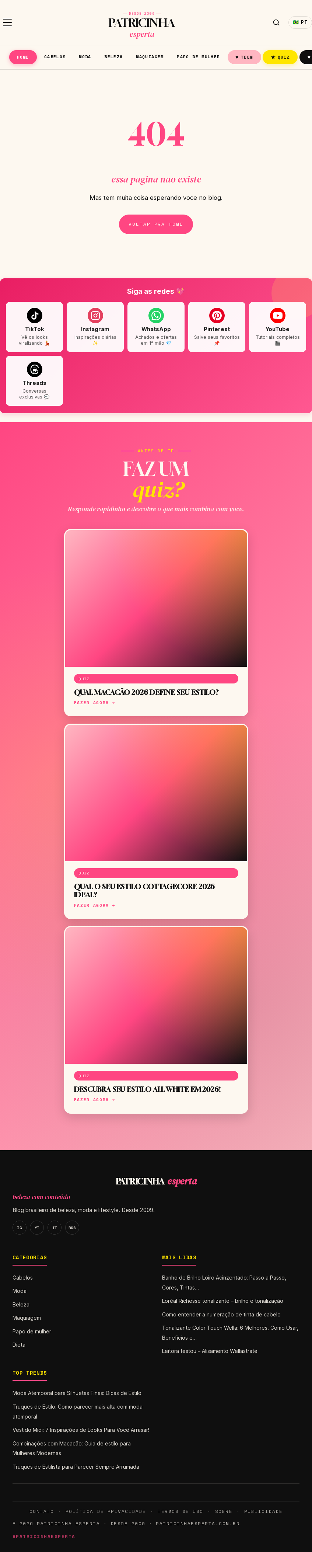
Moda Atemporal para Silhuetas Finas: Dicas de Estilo (77, 1393)
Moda (85, 56)
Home (23, 57)
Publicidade (263, 1511)
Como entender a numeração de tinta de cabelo (221, 1314)
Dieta (19, 1345)
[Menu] (7, 22)
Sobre (224, 1511)
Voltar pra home (156, 223)
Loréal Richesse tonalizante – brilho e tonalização (222, 1301)
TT (54, 1228)
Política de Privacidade (106, 1511)
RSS (72, 1228)
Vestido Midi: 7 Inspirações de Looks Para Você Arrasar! (81, 1430)
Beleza (113, 56)
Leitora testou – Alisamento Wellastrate (209, 1351)
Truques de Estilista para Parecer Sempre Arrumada (76, 1467)
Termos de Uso (180, 1511)
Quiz (280, 57)
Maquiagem (150, 56)
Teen (244, 57)
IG (19, 1228)
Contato (41, 1511)
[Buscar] (276, 22)
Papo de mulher (198, 56)
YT (37, 1228)
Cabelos (55, 56)
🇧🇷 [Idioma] (300, 22)
